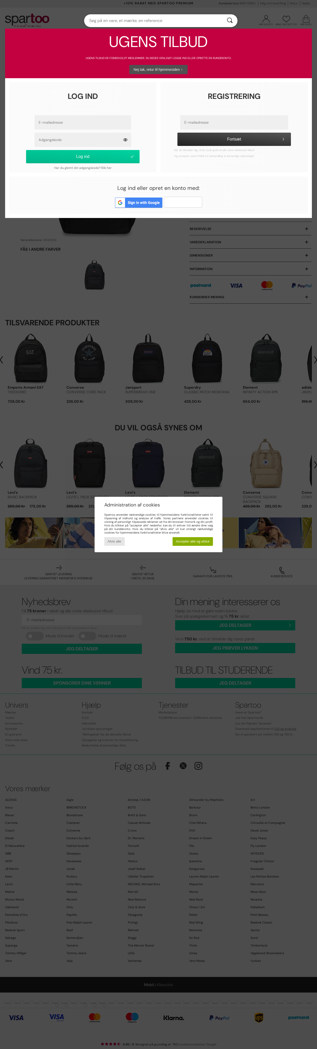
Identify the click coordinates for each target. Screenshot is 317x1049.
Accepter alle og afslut (192, 541)
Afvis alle (114, 541)
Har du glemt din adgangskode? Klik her (83, 168)
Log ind (105, 156)
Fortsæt (256, 139)
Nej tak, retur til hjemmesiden (158, 69)
